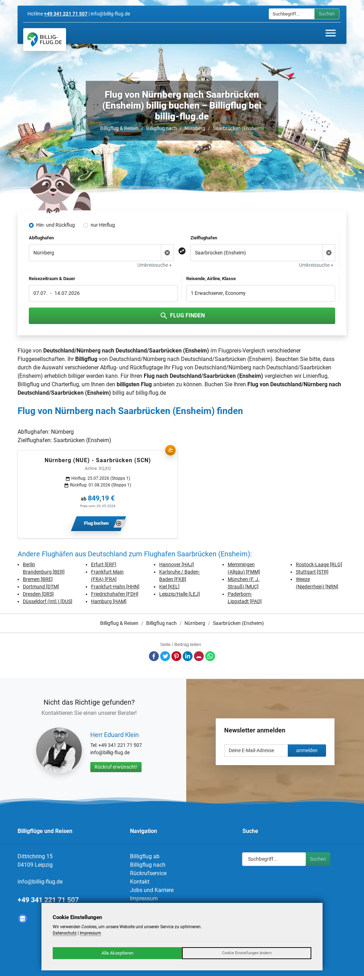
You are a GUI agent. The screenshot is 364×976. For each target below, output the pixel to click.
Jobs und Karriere (152, 890)
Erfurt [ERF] (103, 564)
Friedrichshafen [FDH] (114, 594)
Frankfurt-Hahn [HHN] (115, 586)
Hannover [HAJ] (176, 564)
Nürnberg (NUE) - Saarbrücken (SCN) (98, 460)
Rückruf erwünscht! (116, 767)
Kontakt (139, 881)
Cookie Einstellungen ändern (247, 953)
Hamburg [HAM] (108, 601)
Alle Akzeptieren (118, 953)
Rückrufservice (148, 873)
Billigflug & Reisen (119, 128)
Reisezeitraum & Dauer (52, 278)
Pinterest (176, 656)
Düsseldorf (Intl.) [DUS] (47, 601)
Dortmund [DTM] (41, 586)
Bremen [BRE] (38, 579)
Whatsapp (210, 656)
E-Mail (199, 656)
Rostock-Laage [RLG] (319, 564)
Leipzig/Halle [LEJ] (179, 594)
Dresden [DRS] (38, 594)
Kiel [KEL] (169, 586)
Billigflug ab (145, 856)
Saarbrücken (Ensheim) (238, 128)
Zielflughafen (203, 237)
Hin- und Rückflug (55, 225)
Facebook (154, 656)
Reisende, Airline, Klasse (211, 278)
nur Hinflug (103, 225)
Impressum (144, 898)
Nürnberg (194, 128)
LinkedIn (188, 656)
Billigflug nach (161, 128)
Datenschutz (65, 933)
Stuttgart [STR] (312, 572)
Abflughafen (41, 237)
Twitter (165, 656)
